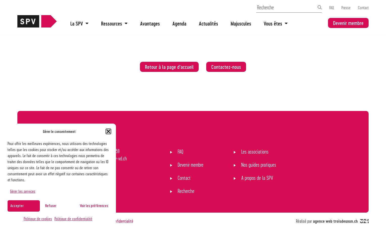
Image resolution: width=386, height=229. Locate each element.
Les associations (255, 152)
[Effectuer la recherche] (320, 7)
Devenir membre (348, 23)
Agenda (179, 23)
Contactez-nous (226, 67)
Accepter (16, 205)
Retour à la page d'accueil (169, 67)
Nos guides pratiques (258, 165)
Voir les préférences (94, 205)
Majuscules (241, 23)
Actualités (208, 23)
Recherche (186, 191)
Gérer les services (22, 191)
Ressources (114, 23)
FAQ (331, 7)
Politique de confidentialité (73, 218)
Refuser (50, 205)
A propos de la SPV (257, 178)
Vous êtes (276, 23)
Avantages (150, 23)
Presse (345, 7)
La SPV (79, 23)
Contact (363, 7)
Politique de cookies (38, 218)
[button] (108, 131)
